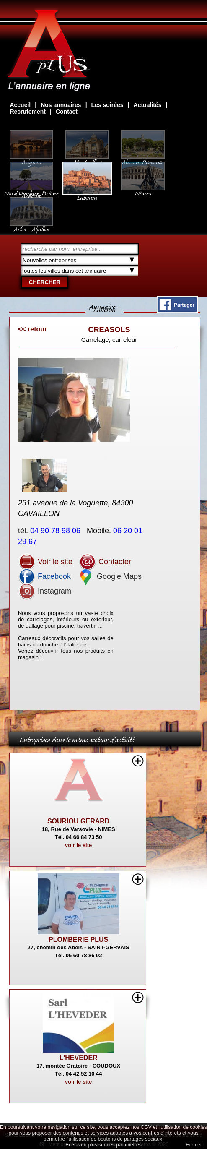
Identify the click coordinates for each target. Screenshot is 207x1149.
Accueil (20, 105)
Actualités (148, 105)
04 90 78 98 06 (56, 530)
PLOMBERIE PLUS (78, 939)
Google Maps (109, 576)
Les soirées (107, 105)
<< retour (32, 329)
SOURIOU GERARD (78, 821)
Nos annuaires (61, 105)
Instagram (44, 591)
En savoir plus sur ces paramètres (103, 1145)
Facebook (44, 576)
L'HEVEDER (79, 1057)
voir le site (78, 845)
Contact (67, 111)
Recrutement (28, 111)
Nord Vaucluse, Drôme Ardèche (31, 190)
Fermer (194, 1145)
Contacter (105, 562)
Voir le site (45, 562)
